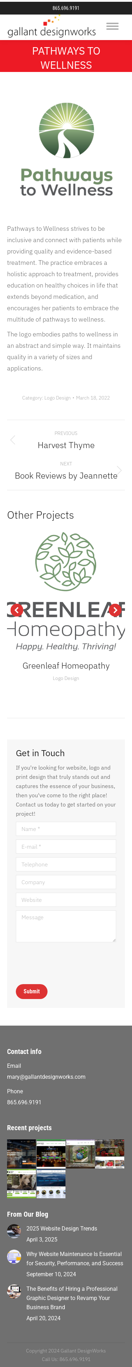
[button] (17, 610)
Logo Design (57, 398)
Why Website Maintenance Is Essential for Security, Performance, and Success (74, 1259)
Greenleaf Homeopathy (66, 665)
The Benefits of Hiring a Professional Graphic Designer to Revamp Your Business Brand (72, 1298)
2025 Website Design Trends (61, 1228)
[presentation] (69, 963)
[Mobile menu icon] (112, 26)
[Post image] (14, 1231)
